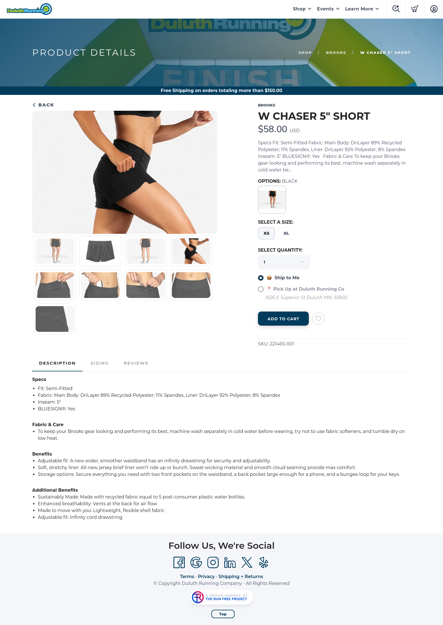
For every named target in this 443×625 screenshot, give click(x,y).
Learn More (359, 9)
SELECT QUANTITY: (280, 250)
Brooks (336, 52)
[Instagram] (213, 562)
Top (223, 614)
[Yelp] (263, 562)
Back (43, 105)
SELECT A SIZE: (275, 222)
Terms (187, 576)
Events (325, 9)
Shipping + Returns (240, 576)
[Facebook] (179, 562)
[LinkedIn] (230, 562)
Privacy (206, 576)
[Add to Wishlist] (318, 318)
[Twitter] (246, 562)
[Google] (196, 562)
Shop (299, 9)
